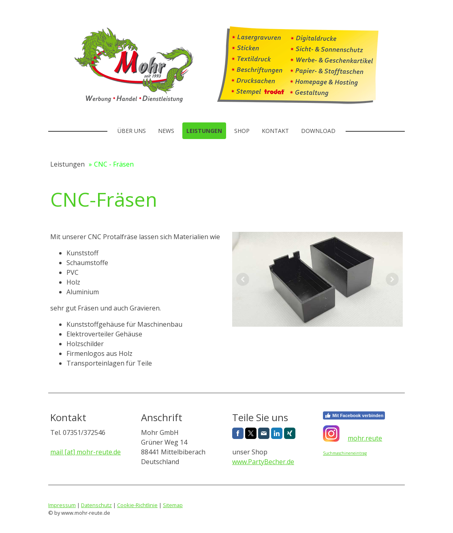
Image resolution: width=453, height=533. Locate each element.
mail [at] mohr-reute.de (85, 451)
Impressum (62, 505)
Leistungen (204, 131)
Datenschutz (96, 505)
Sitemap (173, 505)
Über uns (132, 131)
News (166, 131)
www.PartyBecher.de (263, 461)
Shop (242, 131)
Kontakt (275, 131)
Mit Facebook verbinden (354, 415)
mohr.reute (365, 438)
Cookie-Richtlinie (137, 505)
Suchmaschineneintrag (345, 453)
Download (318, 131)
